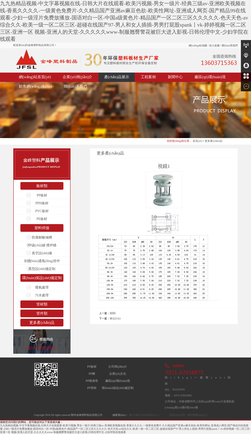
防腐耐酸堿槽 (42, 237)
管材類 (42, 304)
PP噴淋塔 (92, 380)
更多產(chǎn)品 (213, 141)
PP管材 (92, 387)
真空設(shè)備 (42, 253)
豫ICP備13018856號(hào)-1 (143, 415)
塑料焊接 (41, 228)
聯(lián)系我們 (229, 45)
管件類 (42, 313)
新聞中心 (175, 77)
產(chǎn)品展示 (116, 77)
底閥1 (113, 313)
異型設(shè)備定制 (41, 269)
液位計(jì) (115, 318)
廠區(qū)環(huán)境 (210, 77)
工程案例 (148, 77)
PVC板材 (41, 211)
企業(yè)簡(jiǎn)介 (77, 77)
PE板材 (41, 219)
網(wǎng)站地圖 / (198, 45)
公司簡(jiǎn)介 (117, 366)
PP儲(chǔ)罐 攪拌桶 (41, 245)
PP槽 (92, 373)
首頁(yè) (197, 141)
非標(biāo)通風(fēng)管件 (42, 261)
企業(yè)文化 (117, 373)
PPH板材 (41, 203)
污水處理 (42, 295)
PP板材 (42, 195)
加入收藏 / (214, 45)
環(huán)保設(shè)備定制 (42, 278)
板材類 (42, 186)
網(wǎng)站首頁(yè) (35, 77)
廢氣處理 (42, 287)
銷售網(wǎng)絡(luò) (35, 86)
